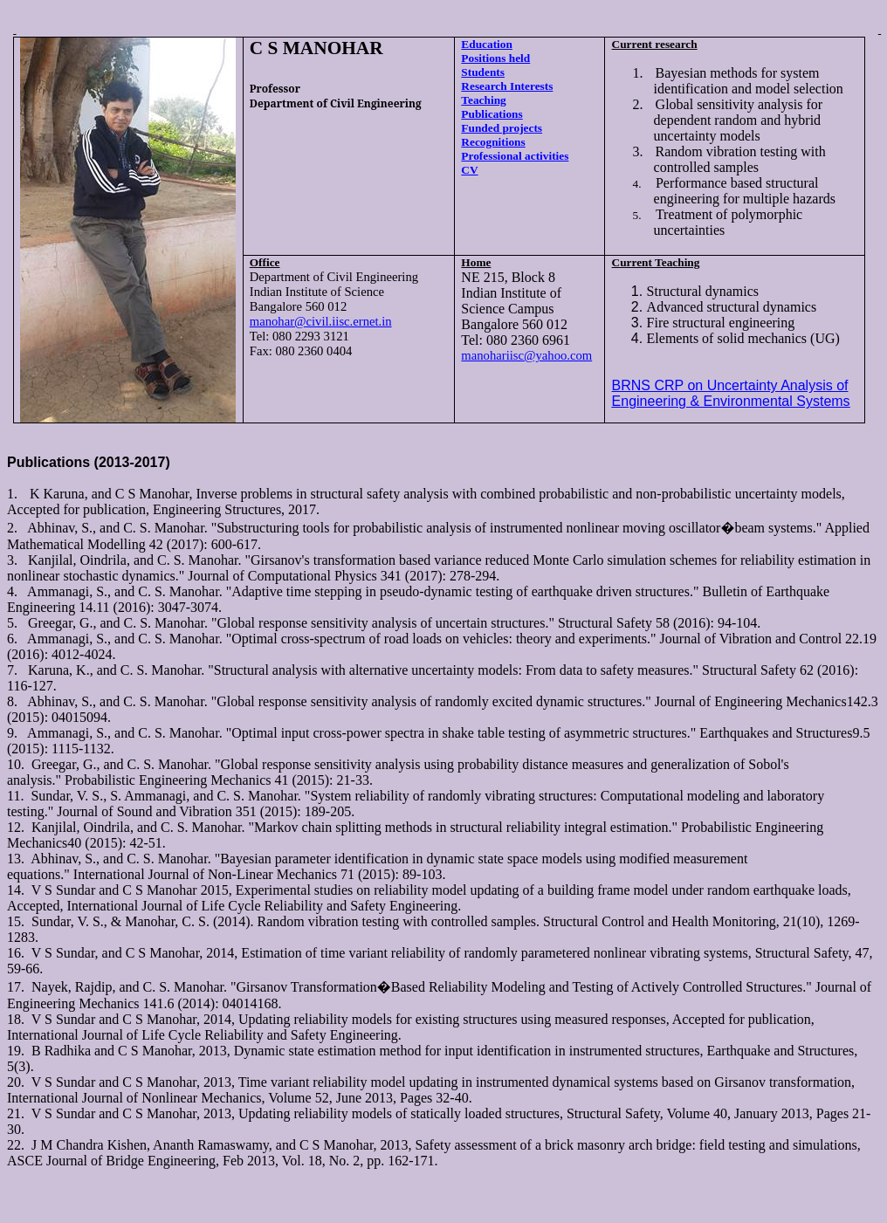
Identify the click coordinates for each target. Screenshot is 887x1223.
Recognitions (493, 141)
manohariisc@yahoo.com (526, 355)
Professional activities (514, 155)
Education (486, 44)
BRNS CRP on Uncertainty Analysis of (730, 385)
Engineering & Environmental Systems (731, 401)
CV (469, 169)
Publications (491, 113)
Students (483, 72)
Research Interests (507, 86)
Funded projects (501, 127)
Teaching (483, 99)
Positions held (495, 58)
